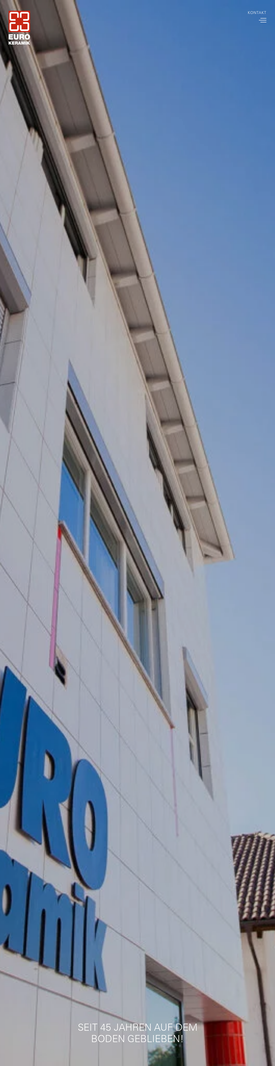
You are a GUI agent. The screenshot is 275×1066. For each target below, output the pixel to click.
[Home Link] (19, 29)
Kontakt (257, 13)
